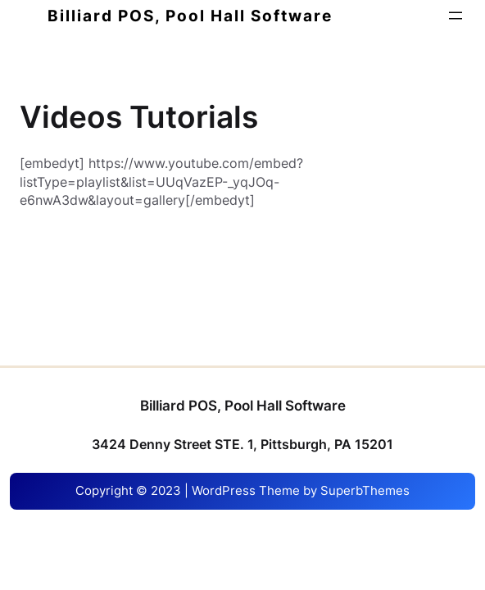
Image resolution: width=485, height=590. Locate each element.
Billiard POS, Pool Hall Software (190, 16)
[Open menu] (455, 15)
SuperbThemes (365, 490)
